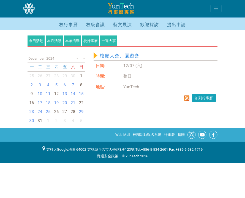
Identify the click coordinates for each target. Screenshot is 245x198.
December (36, 58)
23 (31, 111)
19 (56, 102)
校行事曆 (68, 24)
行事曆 (169, 135)
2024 (50, 58)
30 (73, 75)
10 (40, 93)
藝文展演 (122, 24)
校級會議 (95, 24)
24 (40, 111)
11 (48, 93)
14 (73, 93)
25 (31, 75)
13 (64, 93)
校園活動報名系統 (147, 135)
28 (56, 75)
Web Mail (122, 135)
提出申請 (176, 24)
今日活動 (36, 41)
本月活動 (54, 41)
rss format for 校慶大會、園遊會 (186, 98)
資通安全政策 (107, 156)
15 (81, 93)
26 (40, 75)
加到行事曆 (204, 98)
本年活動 (72, 41)
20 (64, 102)
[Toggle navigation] (216, 8)
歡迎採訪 (149, 24)
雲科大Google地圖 (58, 149)
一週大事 (109, 41)
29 (64, 75)
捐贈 (181, 135)
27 (48, 75)
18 (48, 102)
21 (73, 102)
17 (40, 102)
